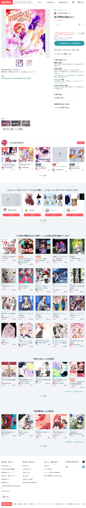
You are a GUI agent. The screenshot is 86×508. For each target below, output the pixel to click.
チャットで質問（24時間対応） (53, 472)
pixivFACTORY (57, 87)
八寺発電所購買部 (16, 143)
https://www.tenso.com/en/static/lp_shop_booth (16, 78)
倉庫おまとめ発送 (28, 479)
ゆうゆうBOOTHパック (72, 75)
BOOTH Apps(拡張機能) (8, 469)
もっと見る (43, 222)
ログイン (40, 2)
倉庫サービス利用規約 (29, 504)
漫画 (55, 10)
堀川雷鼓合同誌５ (40, 166)
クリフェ (74, 210)
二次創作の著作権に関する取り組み (10, 487)
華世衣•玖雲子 (12, 210)
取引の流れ (59, 94)
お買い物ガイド (27, 469)
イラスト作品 (55, 163)
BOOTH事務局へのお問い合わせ (53, 476)
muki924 (31, 210)
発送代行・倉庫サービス (8, 476)
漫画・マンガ (63, 10)
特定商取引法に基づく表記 (61, 104)
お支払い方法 (59, 98)
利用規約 (20, 504)
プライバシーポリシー (48, 504)
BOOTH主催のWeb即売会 (30, 482)
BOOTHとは (50, 2)
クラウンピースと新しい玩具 (59, 167)
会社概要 (14, 504)
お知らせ (46, 465)
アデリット (53, 210)
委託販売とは (5, 482)
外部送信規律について (60, 504)
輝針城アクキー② (74, 166)
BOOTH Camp (5, 491)
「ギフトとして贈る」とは (63, 54)
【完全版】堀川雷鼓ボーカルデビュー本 (25, 165)
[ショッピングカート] (73, 2)
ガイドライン (39, 504)
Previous (2, 33)
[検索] (30, 2)
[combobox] (23, 2)
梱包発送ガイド (5, 479)
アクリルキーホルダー (74, 163)
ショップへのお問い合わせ (61, 107)
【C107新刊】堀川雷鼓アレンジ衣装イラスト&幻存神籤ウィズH (9, 165)
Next (48, 33)
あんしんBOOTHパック (59, 75)
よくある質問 (47, 469)
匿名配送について (6, 472)
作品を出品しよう (64, 2)
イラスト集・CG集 (6, 163)
